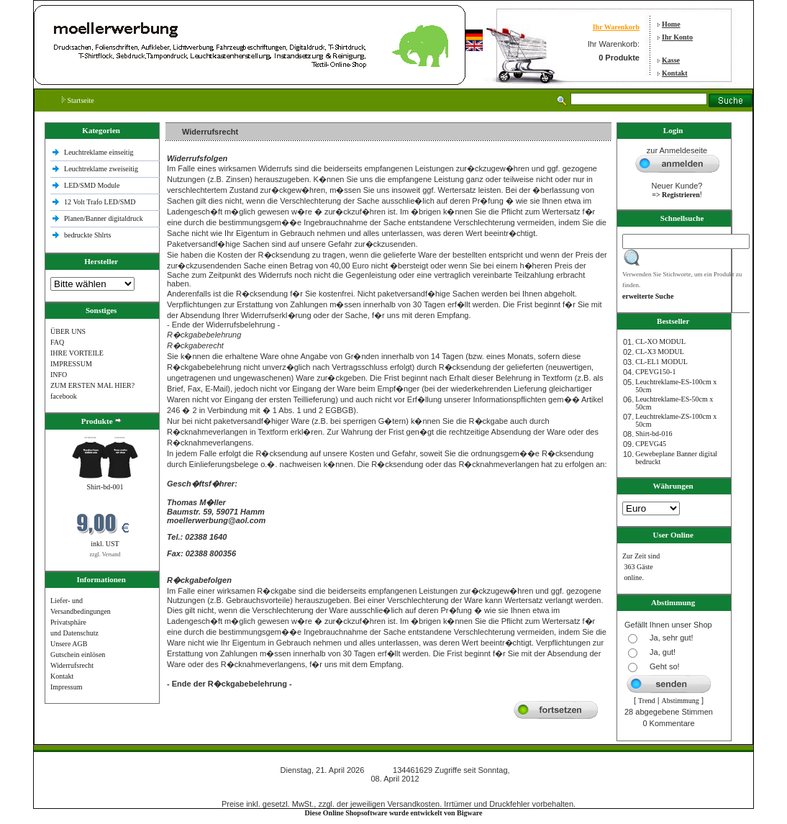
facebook (63, 396)
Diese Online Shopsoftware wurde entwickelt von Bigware (394, 813)
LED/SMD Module (92, 185)
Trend (646, 701)
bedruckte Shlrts (87, 235)
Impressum (66, 687)
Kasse (671, 60)
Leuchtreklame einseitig (99, 152)
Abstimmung (680, 701)
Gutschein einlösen (77, 654)
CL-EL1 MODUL (661, 362)
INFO (58, 375)
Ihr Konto (677, 37)
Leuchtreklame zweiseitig (102, 169)
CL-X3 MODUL (659, 352)
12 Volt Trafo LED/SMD (99, 202)
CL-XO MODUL (660, 341)
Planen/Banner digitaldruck (103, 218)
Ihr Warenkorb (616, 27)
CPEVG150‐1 (655, 372)
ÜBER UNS (68, 331)
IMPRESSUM (71, 364)
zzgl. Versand (105, 554)
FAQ (57, 342)
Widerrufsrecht (72, 665)
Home (671, 24)
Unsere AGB (68, 644)
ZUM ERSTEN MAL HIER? (92, 385)
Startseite (78, 100)
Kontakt (675, 73)
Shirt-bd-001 (104, 487)
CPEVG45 (650, 444)
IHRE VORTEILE (77, 353)
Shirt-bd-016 (653, 434)
